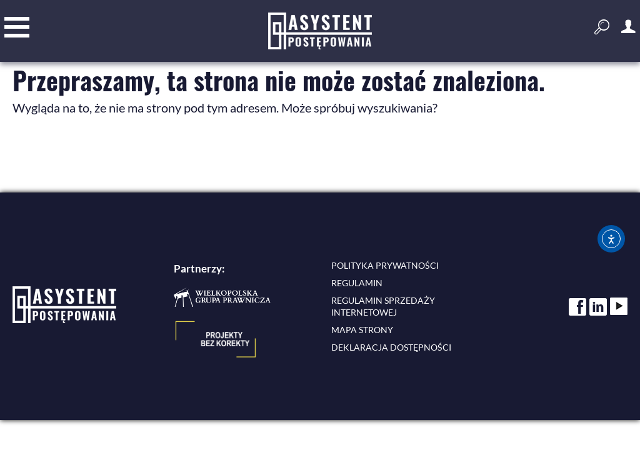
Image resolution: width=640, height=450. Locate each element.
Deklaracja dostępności (391, 347)
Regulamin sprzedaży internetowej (383, 306)
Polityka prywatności (385, 265)
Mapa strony (362, 329)
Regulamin (356, 283)
